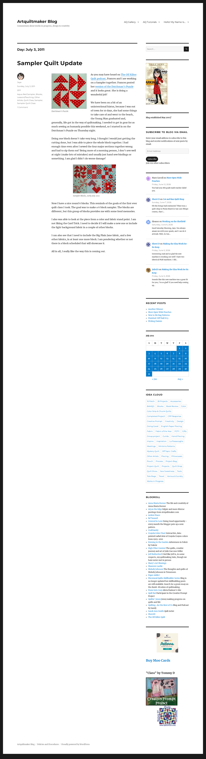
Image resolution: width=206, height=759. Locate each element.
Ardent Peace (154, 515)
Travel (161, 476)
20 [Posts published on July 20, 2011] (167, 364)
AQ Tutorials (150, 22)
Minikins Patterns (167, 446)
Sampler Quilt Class (26, 103)
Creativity (169, 421)
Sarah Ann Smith (156, 611)
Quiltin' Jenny (154, 599)
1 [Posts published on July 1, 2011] (179, 348)
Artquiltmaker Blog (37, 21)
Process (159, 461)
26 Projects (163, 401)
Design (180, 421)
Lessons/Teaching (25, 97)
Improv (150, 441)
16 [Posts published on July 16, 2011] (186, 358)
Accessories (175, 401)
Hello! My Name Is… (175, 22)
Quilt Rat (152, 593)
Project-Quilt (153, 466)
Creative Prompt (154, 421)
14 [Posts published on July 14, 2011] (173, 358)
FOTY (177, 431)
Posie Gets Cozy (155, 590)
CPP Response (174, 416)
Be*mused (153, 518)
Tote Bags (151, 476)
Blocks (39, 94)
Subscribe (152, 159)
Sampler (38, 100)
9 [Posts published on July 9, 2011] (185, 353)
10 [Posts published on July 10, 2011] (149, 358)
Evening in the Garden (158, 542)
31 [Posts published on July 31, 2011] (149, 374)
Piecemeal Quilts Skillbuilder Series (164, 578)
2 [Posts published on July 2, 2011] (185, 348)
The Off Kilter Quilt (156, 617)
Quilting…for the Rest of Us (160, 605)
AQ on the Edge (155, 509)
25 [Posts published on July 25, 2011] (155, 369)
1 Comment (22, 107)
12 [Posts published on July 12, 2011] (161, 358)
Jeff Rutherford (155, 554)
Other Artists (153, 456)
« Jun (154, 379)
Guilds (166, 436)
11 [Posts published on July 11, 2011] (155, 358)
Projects (165, 466)
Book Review (172, 406)
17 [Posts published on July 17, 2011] (149, 364)
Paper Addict (154, 575)
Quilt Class (29, 100)
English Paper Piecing (171, 426)
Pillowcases (176, 456)
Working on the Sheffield (173, 221)
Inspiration (162, 441)
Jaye (19, 82)
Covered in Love (155, 521)
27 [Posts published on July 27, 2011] (167, 369)
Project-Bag (171, 461)
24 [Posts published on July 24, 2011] (149, 369)
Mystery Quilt (153, 451)
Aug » (180, 379)
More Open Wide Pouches (159, 312)
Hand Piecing (178, 436)
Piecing (165, 456)
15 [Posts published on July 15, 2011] (180, 358)
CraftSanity (153, 530)
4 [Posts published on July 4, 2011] (155, 353)
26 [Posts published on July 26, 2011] (161, 369)
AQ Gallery (130, 22)
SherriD (151, 614)
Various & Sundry (175, 476)
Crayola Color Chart (157, 533)
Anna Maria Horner (157, 503)
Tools (179, 471)
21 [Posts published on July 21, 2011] (174, 364)
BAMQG (150, 406)
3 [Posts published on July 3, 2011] (148, 353)
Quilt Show (152, 471)
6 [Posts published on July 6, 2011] (167, 353)
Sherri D (156, 199)
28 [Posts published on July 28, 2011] (173, 369)
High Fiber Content (157, 548)
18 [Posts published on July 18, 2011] (155, 364)
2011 (19, 90)
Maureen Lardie (155, 566)
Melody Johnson (155, 569)
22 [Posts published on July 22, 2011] (179, 364)
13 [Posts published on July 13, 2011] (167, 358)
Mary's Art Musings (157, 563)
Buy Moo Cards (158, 660)
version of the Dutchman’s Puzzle (114, 86)
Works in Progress (155, 481)
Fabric (150, 431)
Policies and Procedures (48, 744)
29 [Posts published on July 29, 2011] (179, 369)
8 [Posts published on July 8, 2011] (179, 353)
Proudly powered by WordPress (75, 744)
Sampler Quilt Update (49, 63)
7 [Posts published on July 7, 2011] (173, 353)
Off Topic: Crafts (169, 451)
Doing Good (152, 426)
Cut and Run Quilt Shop (173, 199)
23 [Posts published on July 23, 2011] (186, 364)
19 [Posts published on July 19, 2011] (161, 364)
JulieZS (155, 269)
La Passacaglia (176, 441)
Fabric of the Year (164, 431)
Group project (153, 436)
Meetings (151, 446)
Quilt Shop (177, 466)
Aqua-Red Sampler (26, 94)
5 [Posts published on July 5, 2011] (161, 353)
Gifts (184, 431)
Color (183, 406)
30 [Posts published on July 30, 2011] (186, 369)
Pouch (150, 461)
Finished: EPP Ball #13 (158, 318)
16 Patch (151, 401)
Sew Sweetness (167, 471)
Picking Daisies (155, 321)
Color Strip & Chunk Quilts (159, 411)
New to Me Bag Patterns (159, 315)
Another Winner (155, 309)
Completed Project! (156, 416)
